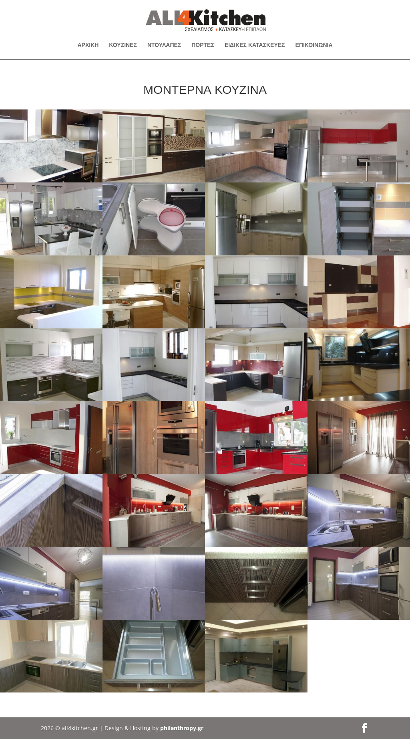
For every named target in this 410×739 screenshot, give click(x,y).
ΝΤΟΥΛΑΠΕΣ (164, 45)
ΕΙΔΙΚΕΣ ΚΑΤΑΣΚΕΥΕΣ (255, 45)
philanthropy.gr (181, 728)
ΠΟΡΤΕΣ (202, 45)
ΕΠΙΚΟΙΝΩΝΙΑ (314, 45)
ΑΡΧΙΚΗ (87, 45)
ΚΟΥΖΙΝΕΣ (123, 45)
